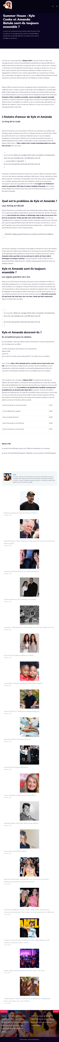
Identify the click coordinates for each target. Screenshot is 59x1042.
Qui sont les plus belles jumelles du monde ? (19, 655)
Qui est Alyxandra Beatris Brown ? (15, 851)
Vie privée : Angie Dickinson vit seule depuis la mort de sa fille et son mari (29, 627)
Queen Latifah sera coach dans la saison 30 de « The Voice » (24, 970)
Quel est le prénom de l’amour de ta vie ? (17, 739)
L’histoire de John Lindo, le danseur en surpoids (20, 599)
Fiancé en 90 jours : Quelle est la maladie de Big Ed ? (22, 711)
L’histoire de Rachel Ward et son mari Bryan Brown (21, 571)
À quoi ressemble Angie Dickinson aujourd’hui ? (20, 795)
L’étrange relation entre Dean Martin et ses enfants (21, 823)
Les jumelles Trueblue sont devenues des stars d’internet (23, 683)
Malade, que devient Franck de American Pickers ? (21, 513)
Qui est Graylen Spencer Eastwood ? (16, 767)
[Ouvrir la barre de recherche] (53, 6)
